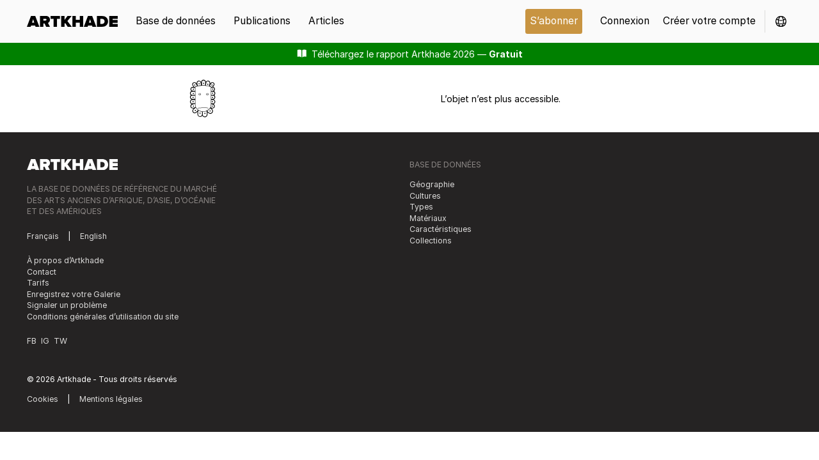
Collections (431, 240)
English (93, 236)
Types (421, 206)
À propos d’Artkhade (65, 260)
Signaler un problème (67, 305)
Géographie (432, 184)
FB (31, 341)
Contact (41, 272)
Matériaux (428, 218)
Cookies (42, 399)
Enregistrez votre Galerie (73, 294)
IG (45, 341)
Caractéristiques (441, 229)
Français (43, 236)
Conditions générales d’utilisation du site (103, 316)
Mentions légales (111, 399)
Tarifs (38, 283)
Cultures (425, 196)
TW (60, 341)
